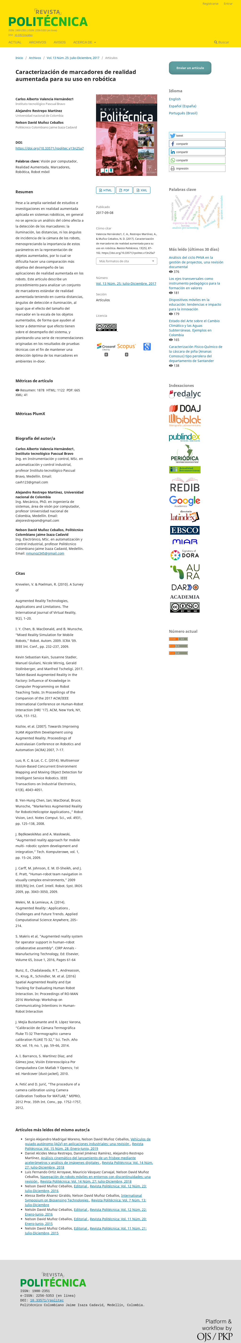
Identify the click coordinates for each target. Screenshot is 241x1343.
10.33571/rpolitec (24, 35)
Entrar (228, 3)
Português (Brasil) (183, 113)
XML (143, 190)
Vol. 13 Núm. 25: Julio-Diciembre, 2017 (73, 58)
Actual (14, 42)
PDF (126, 190)
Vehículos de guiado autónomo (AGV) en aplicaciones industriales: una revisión (88, 1141)
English (175, 99)
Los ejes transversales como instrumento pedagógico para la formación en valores (194, 283)
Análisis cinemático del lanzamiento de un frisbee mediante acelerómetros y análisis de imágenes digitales (80, 1160)
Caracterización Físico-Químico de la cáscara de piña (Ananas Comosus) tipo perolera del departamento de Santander (195, 353)
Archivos (37, 42)
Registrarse (210, 3)
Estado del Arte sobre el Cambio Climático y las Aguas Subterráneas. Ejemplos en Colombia (194, 328)
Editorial (81, 1186)
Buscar (221, 42)
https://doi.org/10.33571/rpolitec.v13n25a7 (50, 148)
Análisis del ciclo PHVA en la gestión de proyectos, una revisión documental (196, 262)
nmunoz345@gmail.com (45, 553)
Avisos (60, 42)
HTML (107, 190)
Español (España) (182, 106)
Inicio (19, 58)
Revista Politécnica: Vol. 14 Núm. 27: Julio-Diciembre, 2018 (86, 1181)
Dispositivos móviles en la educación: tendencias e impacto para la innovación (195, 304)
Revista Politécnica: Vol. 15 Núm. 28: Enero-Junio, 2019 (84, 1146)
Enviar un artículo (190, 68)
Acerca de (83, 42)
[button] (197, 135)
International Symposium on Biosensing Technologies (83, 1197)
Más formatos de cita (114, 261)
